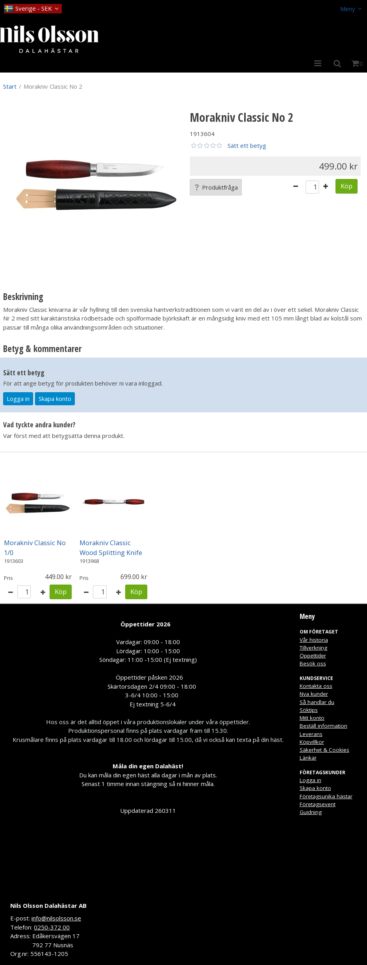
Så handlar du (317, 702)
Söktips (309, 710)
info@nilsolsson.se (56, 918)
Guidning (311, 812)
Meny (347, 9)
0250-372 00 (52, 927)
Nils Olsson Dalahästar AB (48, 905)
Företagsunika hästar (326, 796)
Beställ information (323, 725)
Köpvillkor (312, 741)
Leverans (311, 734)
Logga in (18, 398)
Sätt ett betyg (247, 145)
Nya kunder (314, 693)
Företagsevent (317, 804)
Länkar (308, 757)
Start (10, 86)
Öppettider (313, 655)
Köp (346, 185)
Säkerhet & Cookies (324, 749)
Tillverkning (313, 647)
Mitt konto (312, 717)
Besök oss (313, 663)
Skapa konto (55, 398)
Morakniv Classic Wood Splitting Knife (111, 547)
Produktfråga (216, 187)
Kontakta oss (316, 685)
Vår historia (314, 639)
